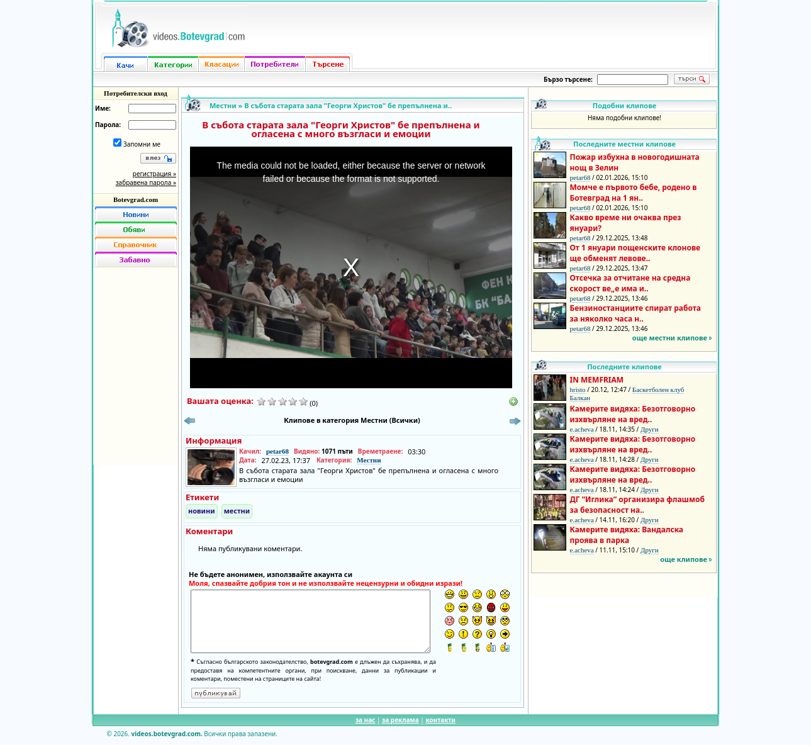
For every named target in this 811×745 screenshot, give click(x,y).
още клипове (683, 559)
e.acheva (582, 429)
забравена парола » (146, 182)
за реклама (400, 719)
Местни (223, 105)
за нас (365, 719)
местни (237, 510)
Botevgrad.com (135, 199)
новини (201, 510)
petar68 (277, 451)
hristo (578, 389)
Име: (103, 108)
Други (649, 429)
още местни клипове (669, 337)
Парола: (108, 124)
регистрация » (154, 173)
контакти (440, 719)
